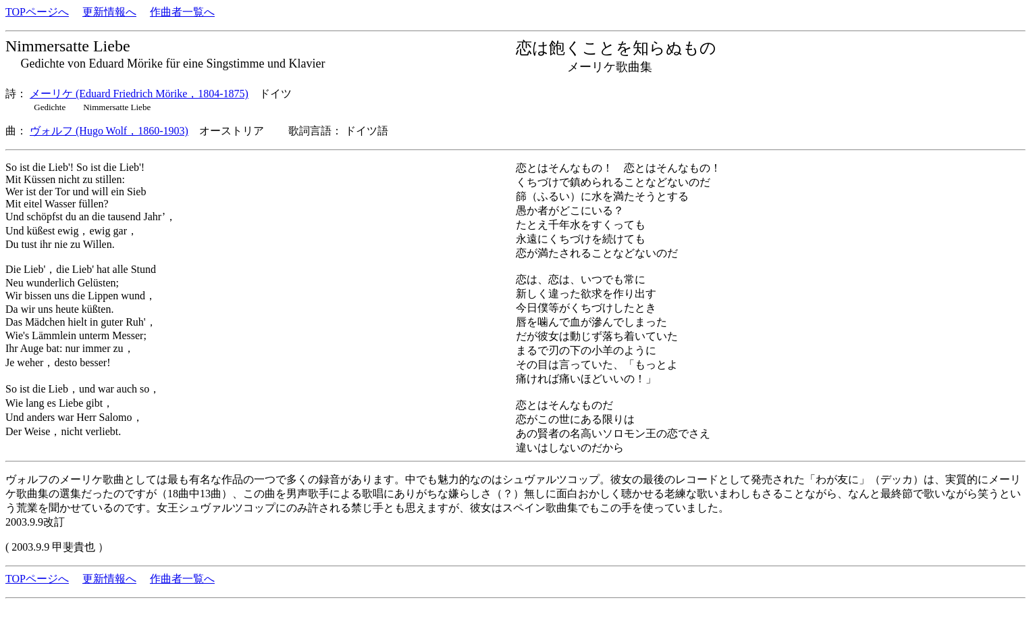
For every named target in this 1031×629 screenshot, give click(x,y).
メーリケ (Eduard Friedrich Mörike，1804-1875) (139, 93)
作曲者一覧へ (182, 12)
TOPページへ (37, 12)
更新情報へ (109, 12)
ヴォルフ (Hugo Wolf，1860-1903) (109, 130)
